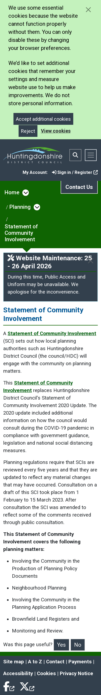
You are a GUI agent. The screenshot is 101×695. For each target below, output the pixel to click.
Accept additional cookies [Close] (43, 119)
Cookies (46, 673)
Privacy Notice (76, 673)
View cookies (56, 131)
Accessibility (18, 673)
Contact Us (79, 187)
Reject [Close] (28, 131)
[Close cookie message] (88, 9)
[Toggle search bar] (75, 155)
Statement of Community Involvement (21, 233)
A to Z (35, 662)
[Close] (90, 261)
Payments (80, 662)
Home (12, 192)
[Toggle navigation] (91, 155)
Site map (13, 662)
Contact (55, 662)
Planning (20, 207)
